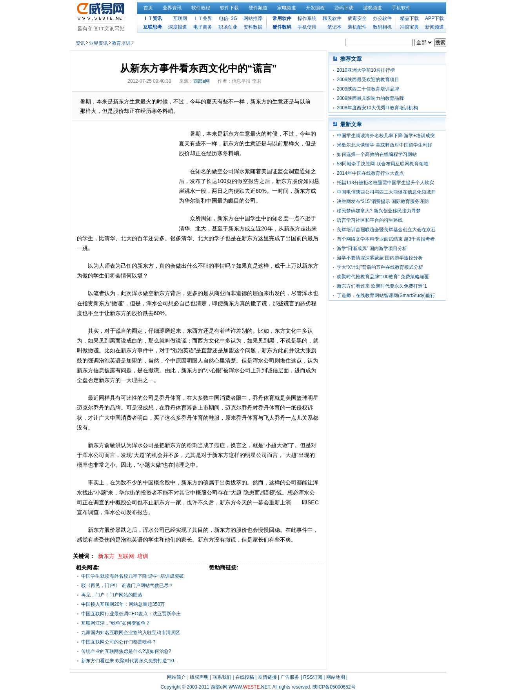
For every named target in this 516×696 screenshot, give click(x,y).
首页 (148, 8)
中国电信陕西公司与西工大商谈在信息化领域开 (386, 192)
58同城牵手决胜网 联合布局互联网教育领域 (382, 164)
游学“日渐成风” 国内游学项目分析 (372, 248)
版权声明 (199, 677)
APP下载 (434, 18)
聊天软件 (332, 18)
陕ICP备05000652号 (334, 687)
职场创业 (227, 27)
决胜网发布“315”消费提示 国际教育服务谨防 (383, 201)
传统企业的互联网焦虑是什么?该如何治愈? (126, 651)
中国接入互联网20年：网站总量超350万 (123, 604)
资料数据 (252, 27)
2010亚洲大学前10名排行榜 (366, 70)
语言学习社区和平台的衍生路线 (370, 220)
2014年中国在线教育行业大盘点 (370, 173)
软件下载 (229, 8)
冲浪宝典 (409, 27)
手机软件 (401, 8)
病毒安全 (357, 18)
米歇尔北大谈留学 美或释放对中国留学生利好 (384, 145)
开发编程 (315, 8)
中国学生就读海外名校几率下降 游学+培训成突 (386, 135)
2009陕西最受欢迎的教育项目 (368, 79)
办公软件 (382, 18)
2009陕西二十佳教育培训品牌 (368, 89)
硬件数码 (282, 27)
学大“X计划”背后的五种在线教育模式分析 (380, 267)
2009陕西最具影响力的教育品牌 (370, 98)
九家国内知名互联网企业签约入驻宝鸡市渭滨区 (130, 632)
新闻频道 (434, 27)
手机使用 (307, 27)
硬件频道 (258, 8)
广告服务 (289, 677)
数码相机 (382, 27)
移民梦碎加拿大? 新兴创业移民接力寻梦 (379, 211)
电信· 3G (228, 18)
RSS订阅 (312, 677)
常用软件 (282, 18)
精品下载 (409, 18)
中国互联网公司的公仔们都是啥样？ (118, 642)
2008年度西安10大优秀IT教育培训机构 (377, 108)
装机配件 (357, 27)
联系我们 (222, 677)
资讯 (80, 43)
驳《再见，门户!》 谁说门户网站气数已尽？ (127, 585)
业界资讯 (172, 8)
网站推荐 (252, 18)
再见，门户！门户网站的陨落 (111, 595)
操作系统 (307, 18)
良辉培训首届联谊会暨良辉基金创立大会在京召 (386, 229)
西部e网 (201, 81)
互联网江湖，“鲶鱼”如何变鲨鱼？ (115, 623)
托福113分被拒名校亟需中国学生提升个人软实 (385, 182)
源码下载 (343, 8)
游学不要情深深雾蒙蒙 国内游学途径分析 (380, 258)
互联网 (180, 18)
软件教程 (200, 8)
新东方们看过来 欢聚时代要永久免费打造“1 (382, 286)
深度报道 (177, 27)
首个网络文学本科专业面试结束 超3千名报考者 (386, 239)
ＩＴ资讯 (152, 18)
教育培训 (121, 43)
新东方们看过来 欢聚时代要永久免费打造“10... (129, 660)
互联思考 (152, 27)
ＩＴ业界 (202, 18)
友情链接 (267, 677)
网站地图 (335, 677)
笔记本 (334, 27)
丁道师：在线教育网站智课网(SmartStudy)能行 (386, 295)
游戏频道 (372, 8)
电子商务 (202, 27)
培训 (142, 556)
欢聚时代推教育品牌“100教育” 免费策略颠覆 (383, 276)
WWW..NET (249, 687)
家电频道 (286, 8)
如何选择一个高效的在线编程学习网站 (377, 154)
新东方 (106, 556)
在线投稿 (244, 677)
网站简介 (176, 677)
